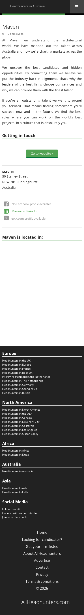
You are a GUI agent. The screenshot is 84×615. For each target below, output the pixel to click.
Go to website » (42, 153)
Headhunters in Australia (17, 471)
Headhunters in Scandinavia (19, 389)
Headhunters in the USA (17, 414)
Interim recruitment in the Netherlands (26, 377)
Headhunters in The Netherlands (22, 381)
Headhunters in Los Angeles (19, 430)
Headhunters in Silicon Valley (20, 434)
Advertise (42, 560)
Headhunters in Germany (18, 385)
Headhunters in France (16, 369)
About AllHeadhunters (42, 553)
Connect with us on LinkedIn (19, 513)
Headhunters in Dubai (16, 454)
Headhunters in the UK (16, 360)
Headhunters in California (18, 426)
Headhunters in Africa (16, 450)
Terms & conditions (42, 581)
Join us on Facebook (14, 517)
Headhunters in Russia (16, 393)
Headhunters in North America (21, 409)
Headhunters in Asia (15, 488)
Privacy (42, 574)
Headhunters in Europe (16, 364)
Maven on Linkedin (24, 211)
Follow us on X (11, 509)
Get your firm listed (42, 546)
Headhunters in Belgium (17, 373)
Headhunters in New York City (20, 422)
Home (42, 532)
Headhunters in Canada (17, 418)
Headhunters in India (15, 492)
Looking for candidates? (42, 539)
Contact (42, 567)
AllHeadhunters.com (45, 602)
